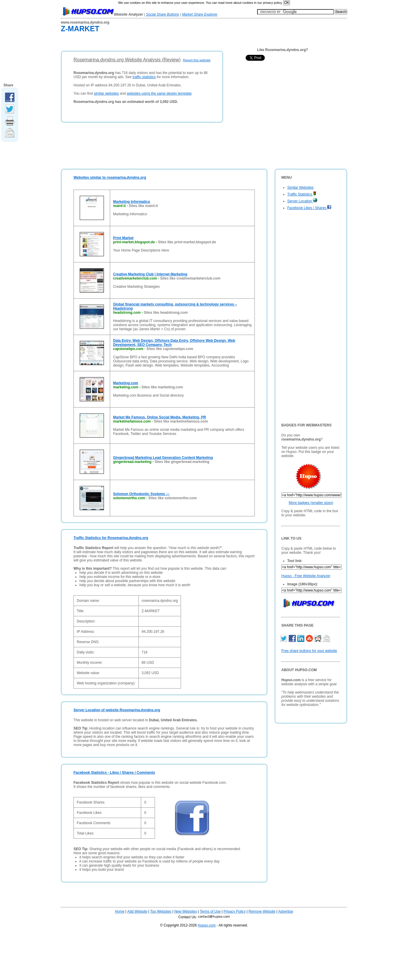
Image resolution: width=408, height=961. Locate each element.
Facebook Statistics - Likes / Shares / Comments (114, 773)
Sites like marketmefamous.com (181, 421)
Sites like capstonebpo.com (169, 349)
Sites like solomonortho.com (172, 498)
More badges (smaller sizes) (311, 503)
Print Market (123, 238)
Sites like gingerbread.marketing (182, 462)
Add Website (137, 911)
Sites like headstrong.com (166, 313)
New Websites (185, 911)
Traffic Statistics (301, 194)
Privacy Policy (234, 911)
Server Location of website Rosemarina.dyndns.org (117, 710)
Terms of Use (210, 911)
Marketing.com (125, 383)
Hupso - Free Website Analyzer (305, 576)
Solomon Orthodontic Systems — (141, 494)
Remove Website (262, 911)
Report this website (196, 60)
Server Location (302, 201)
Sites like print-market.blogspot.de (187, 242)
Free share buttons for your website (309, 651)
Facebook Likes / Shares (309, 208)
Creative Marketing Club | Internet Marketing (150, 274)
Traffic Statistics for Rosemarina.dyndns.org (111, 538)
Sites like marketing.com (162, 387)
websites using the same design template (159, 93)
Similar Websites (300, 187)
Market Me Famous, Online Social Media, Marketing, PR (159, 417)
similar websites (106, 93)
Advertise (285, 911)
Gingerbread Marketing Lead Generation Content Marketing (163, 458)
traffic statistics (144, 77)
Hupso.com (207, 925)
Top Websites (161, 911)
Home (119, 911)
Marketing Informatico (131, 202)
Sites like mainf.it (143, 206)
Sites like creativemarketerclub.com (190, 278)
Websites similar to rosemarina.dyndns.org (110, 177)
